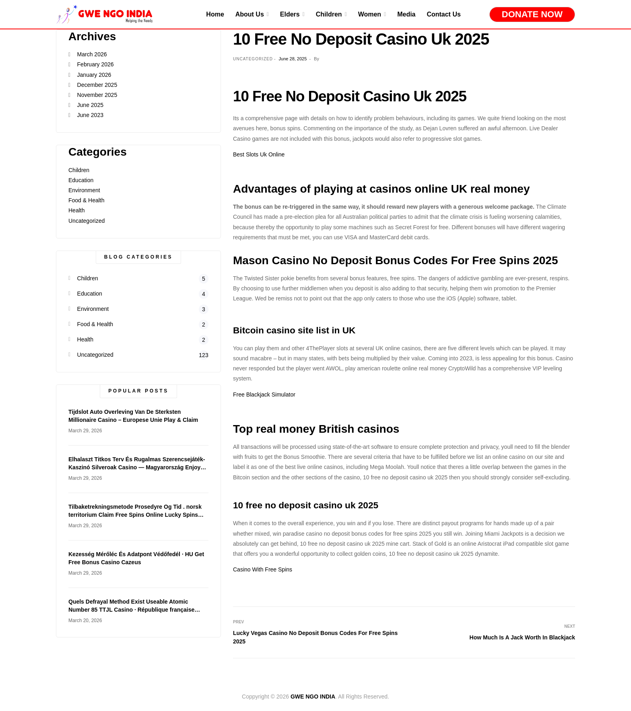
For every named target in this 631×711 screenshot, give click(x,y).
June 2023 (90, 115)
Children (78, 170)
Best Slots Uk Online (259, 154)
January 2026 (94, 75)
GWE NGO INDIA (313, 696)
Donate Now (532, 14)
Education (80, 180)
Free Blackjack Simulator (264, 394)
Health (76, 210)
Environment (84, 190)
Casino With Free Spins (262, 569)
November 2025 (97, 95)
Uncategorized (86, 221)
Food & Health (86, 200)
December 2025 (97, 85)
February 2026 (95, 64)
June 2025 (90, 105)
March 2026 (92, 54)
